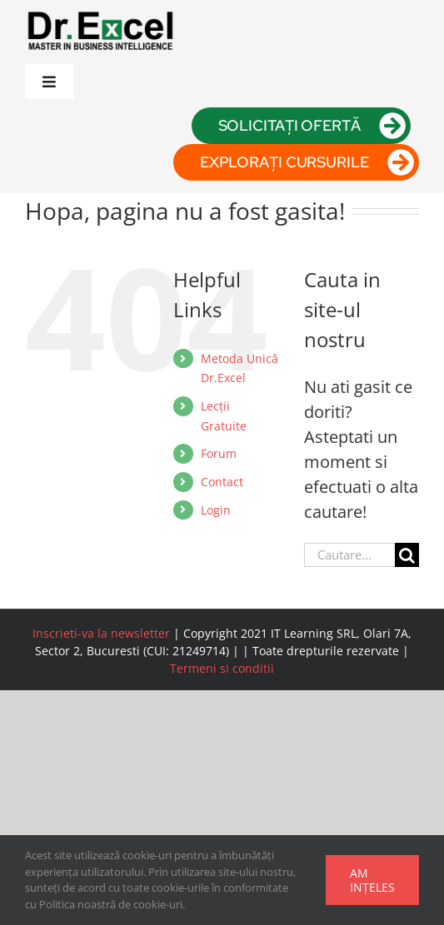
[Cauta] (407, 555)
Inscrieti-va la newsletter (101, 633)
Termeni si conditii (222, 668)
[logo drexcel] (100, 13)
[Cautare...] (349, 555)
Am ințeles (372, 880)
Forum (219, 453)
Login (216, 510)
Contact (222, 482)
